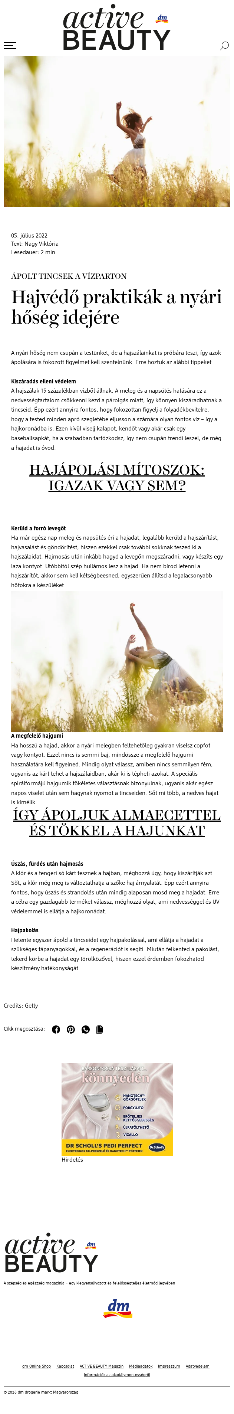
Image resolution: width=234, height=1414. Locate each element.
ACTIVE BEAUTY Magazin (101, 1366)
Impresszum (169, 1366)
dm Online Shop (36, 1366)
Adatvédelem (198, 1366)
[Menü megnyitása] (10, 45)
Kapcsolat (65, 1366)
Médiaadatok (140, 1366)
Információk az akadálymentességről (117, 1375)
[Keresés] (225, 46)
